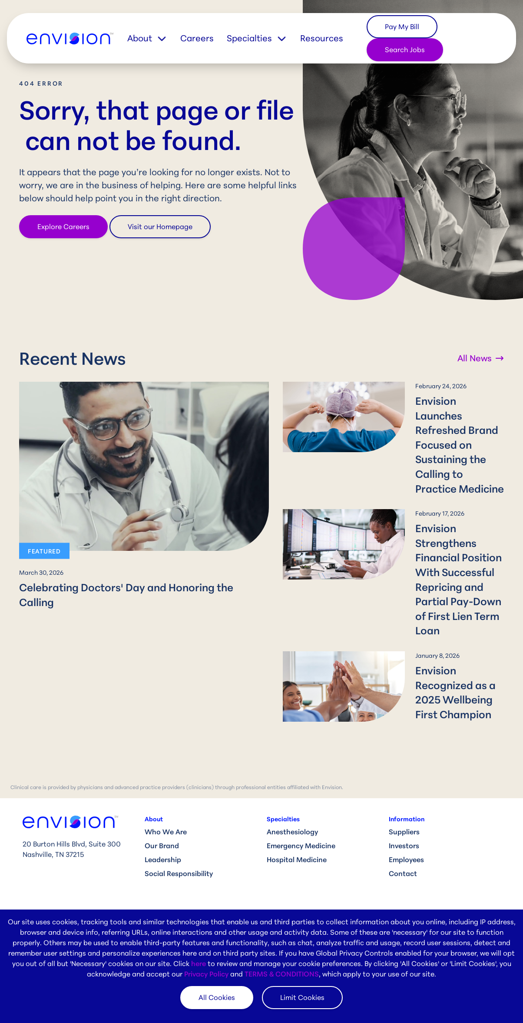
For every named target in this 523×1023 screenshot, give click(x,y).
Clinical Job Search (176, 899)
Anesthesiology (292, 787)
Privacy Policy (206, 974)
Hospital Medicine (297, 815)
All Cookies (217, 997)
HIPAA (398, 899)
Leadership (163, 815)
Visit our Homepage (160, 226)
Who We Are (166, 787)
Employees (406, 815)
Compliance (409, 885)
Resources (321, 38)
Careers (197, 38)
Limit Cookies (302, 997)
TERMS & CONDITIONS (282, 974)
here (198, 963)
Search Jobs (405, 49)
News (276, 885)
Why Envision (167, 885)
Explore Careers (63, 226)
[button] (153, 38)
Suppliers (404, 787)
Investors (404, 801)
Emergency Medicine (301, 801)
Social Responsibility (179, 829)
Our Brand (162, 801)
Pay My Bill (402, 26)
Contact (403, 829)
